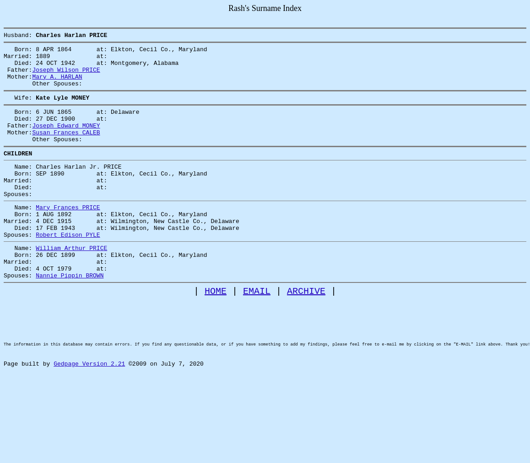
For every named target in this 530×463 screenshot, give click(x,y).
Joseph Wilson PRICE (66, 76)
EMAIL (256, 332)
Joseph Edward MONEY (66, 140)
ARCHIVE (306, 332)
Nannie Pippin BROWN (69, 315)
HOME (216, 332)
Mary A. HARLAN (57, 84)
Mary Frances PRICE (68, 234)
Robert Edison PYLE (68, 267)
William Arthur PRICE (71, 282)
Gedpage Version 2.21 (89, 420)
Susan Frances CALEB (66, 148)
